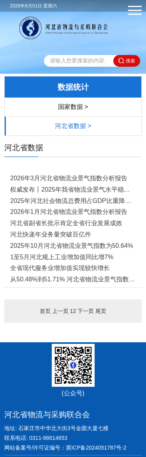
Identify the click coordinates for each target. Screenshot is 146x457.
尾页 (100, 311)
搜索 (126, 61)
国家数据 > (73, 106)
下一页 (85, 311)
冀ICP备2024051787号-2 (96, 448)
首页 (45, 311)
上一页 (60, 311)
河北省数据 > (73, 126)
